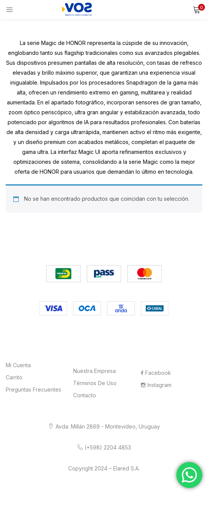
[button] (196, 9)
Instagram (156, 385)
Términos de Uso (95, 383)
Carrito (14, 377)
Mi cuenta (18, 365)
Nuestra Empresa (94, 371)
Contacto (84, 395)
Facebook (156, 372)
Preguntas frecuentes (33, 389)
